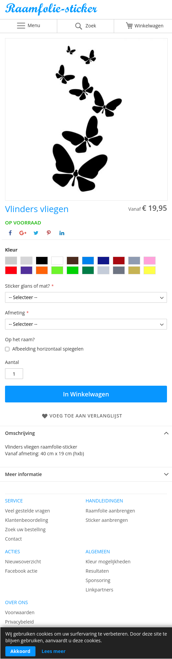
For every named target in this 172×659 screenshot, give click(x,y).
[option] (11, 261)
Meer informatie (23, 474)
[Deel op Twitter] (35, 233)
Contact (13, 539)
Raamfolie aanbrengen (110, 510)
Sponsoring (98, 580)
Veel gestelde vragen (27, 510)
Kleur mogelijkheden (108, 561)
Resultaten (97, 571)
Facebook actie (21, 571)
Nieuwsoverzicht (23, 561)
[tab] (86, 433)
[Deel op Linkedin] (62, 233)
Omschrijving (20, 433)
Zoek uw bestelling (25, 529)
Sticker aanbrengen (107, 520)
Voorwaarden (19, 612)
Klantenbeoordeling (26, 520)
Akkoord (20, 651)
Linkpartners (99, 589)
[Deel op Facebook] (10, 233)
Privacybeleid (19, 622)
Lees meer (53, 651)
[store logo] (86, 11)
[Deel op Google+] (22, 233)
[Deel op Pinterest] (49, 233)
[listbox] (86, 266)
